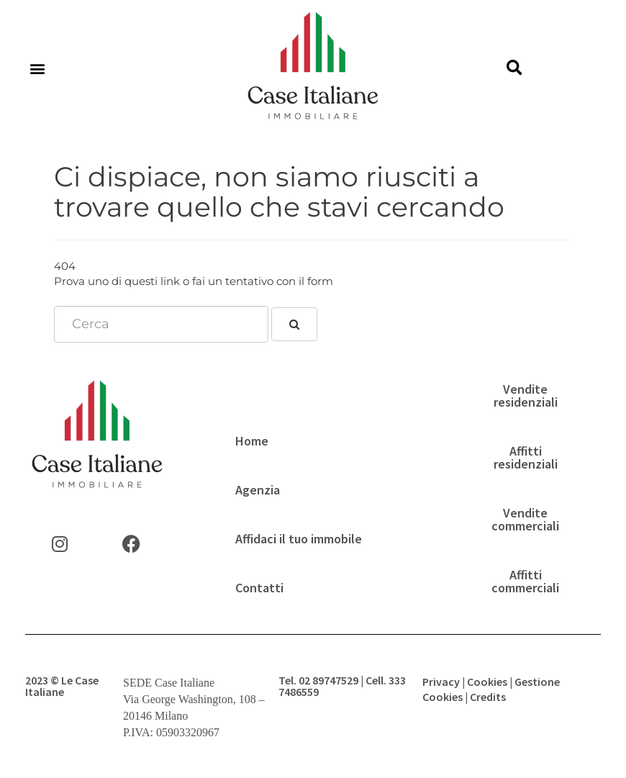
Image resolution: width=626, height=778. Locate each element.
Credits (488, 696)
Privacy (441, 681)
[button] (37, 69)
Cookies (487, 681)
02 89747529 (328, 680)
